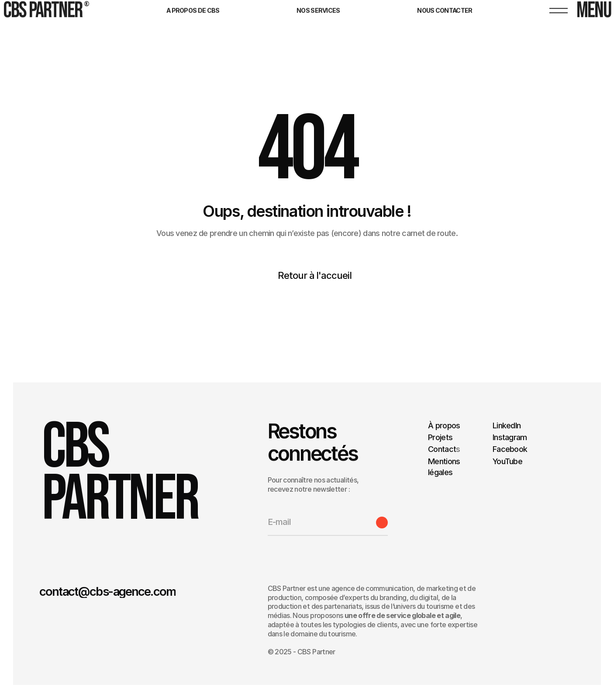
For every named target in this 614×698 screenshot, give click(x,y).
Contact (442, 449)
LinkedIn (507, 425)
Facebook (510, 449)
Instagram (510, 437)
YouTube (507, 460)
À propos (444, 425)
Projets (440, 437)
